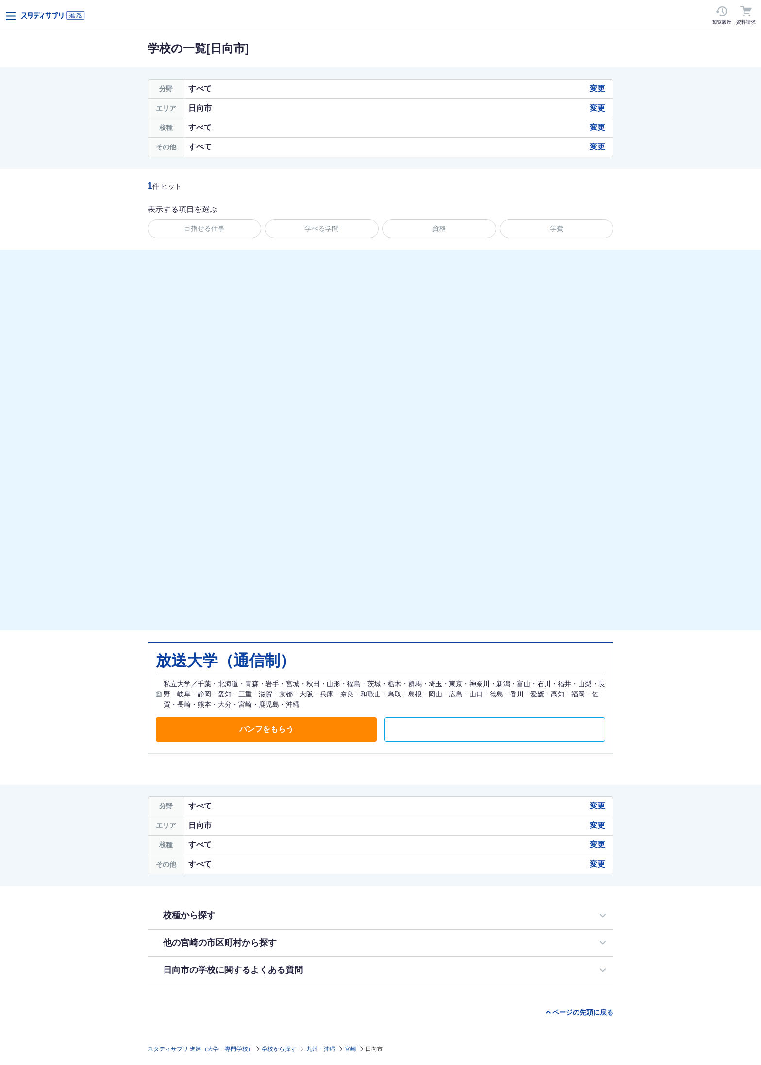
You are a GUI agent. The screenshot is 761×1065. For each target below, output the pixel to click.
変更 (597, 88)
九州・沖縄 (320, 1049)
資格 (439, 228)
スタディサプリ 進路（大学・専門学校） (201, 1049)
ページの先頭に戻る (582, 1012)
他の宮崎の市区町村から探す (220, 943)
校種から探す (189, 915)
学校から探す (279, 1049)
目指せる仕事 (204, 228)
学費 (556, 228)
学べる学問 (322, 228)
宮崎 (350, 1049)
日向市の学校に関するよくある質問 (233, 970)
